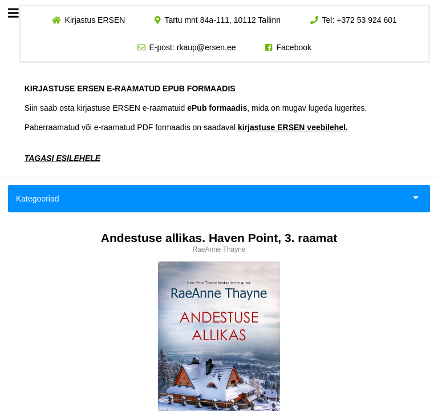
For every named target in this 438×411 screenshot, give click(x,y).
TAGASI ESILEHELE (63, 158)
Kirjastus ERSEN (94, 20)
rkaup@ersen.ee (206, 47)
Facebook (294, 47)
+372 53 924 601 (366, 20)
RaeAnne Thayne (218, 249)
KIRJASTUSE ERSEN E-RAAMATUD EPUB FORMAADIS (130, 88)
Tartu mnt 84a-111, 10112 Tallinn (222, 20)
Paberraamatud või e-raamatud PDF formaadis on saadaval (186, 127)
